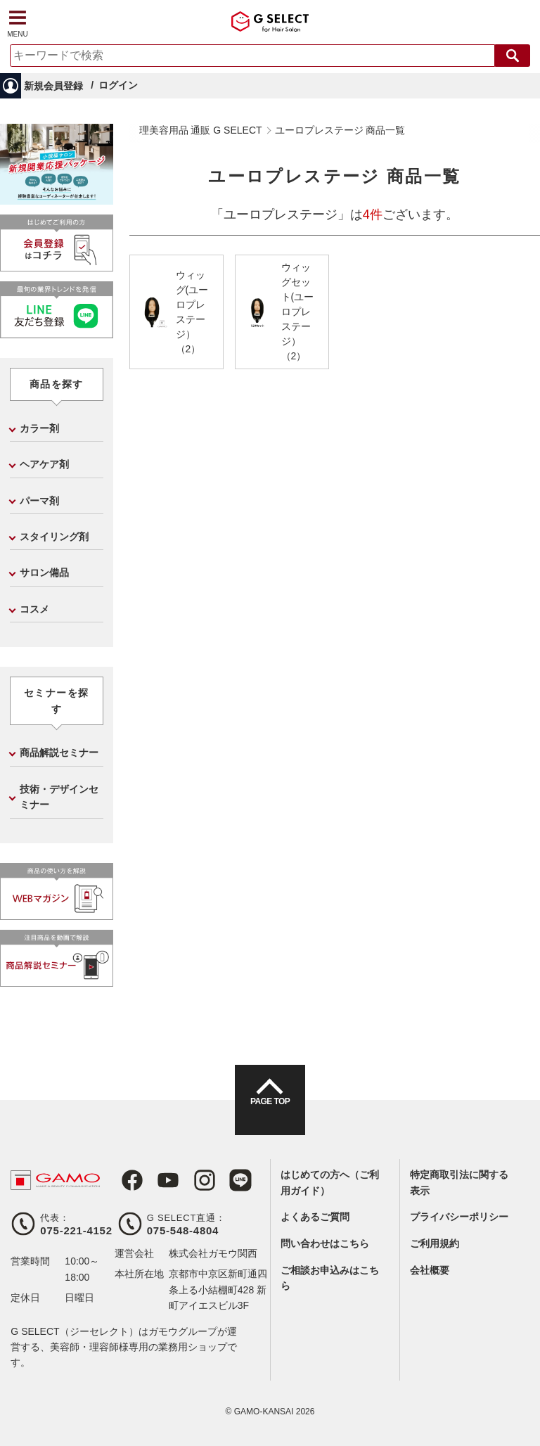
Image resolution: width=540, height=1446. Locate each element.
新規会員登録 (53, 85)
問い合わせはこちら (325, 1243)
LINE (223, 1180)
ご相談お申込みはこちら (330, 1278)
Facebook (126, 1180)
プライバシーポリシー (459, 1216)
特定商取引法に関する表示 (459, 1182)
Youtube (158, 1180)
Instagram (190, 1180)
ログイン (118, 85)
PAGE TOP (270, 1113)
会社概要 (429, 1270)
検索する (512, 55)
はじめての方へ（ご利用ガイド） (330, 1182)
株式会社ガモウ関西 (213, 1253)
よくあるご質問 (315, 1216)
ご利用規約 (434, 1243)
